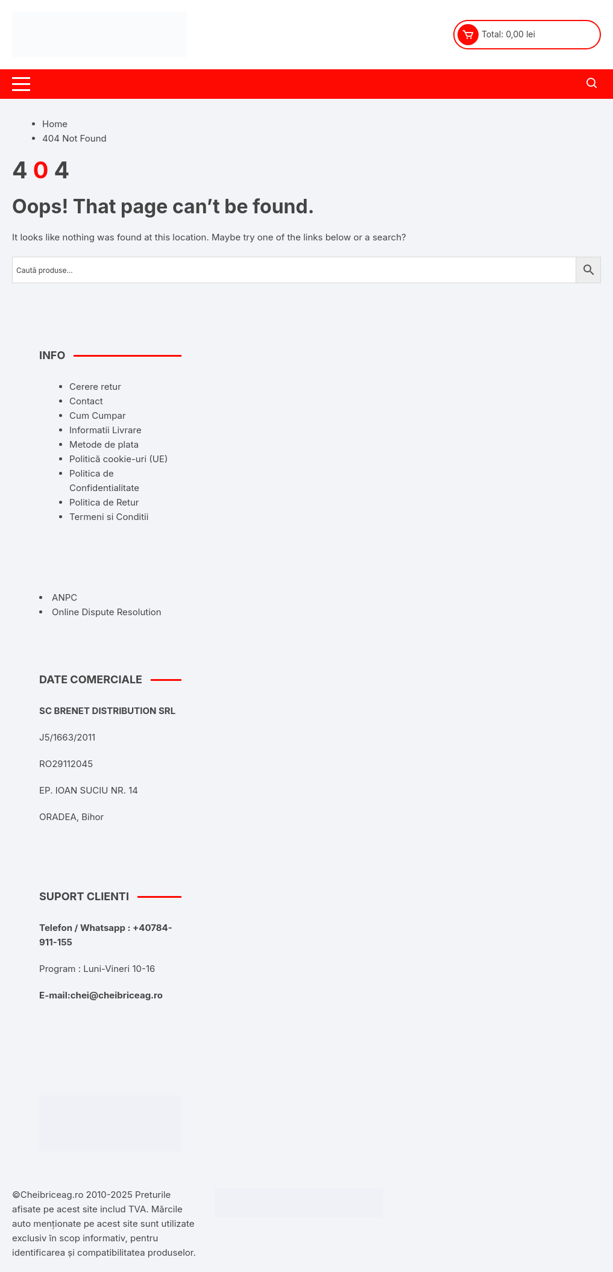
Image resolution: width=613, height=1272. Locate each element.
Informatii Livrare (105, 430)
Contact (86, 401)
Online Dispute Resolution (107, 612)
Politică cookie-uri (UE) (118, 459)
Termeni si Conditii (108, 516)
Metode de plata (104, 444)
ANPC (64, 597)
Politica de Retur (104, 502)
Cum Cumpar (97, 415)
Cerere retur (95, 386)
